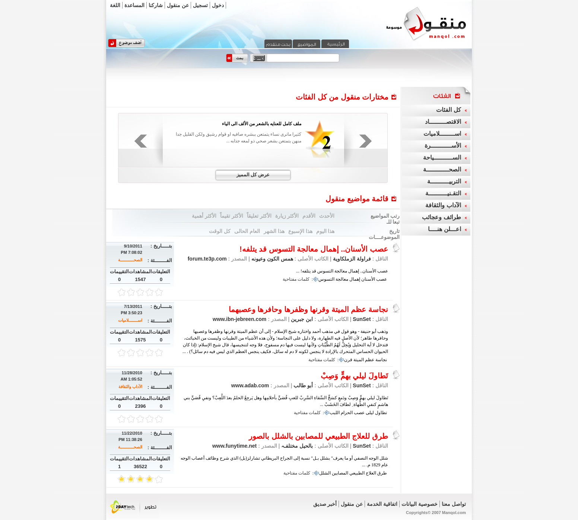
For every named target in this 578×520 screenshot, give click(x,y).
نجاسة (381, 359)
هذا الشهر (274, 231)
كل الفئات (448, 110)
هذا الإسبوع (300, 231)
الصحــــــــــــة (130, 260)
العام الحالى (247, 231)
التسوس (326, 279)
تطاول (381, 412)
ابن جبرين (301, 319)
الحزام (347, 412)
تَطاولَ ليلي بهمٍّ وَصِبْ (354, 376)
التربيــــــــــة (444, 181)
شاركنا (156, 5)
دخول (218, 5)
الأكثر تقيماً (231, 216)
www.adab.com (250, 385)
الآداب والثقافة (130, 386)
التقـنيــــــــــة (443, 193)
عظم (369, 359)
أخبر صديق (325, 504)
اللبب (335, 412)
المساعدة (134, 5)
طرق (382, 473)
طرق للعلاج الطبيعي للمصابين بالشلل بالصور (318, 436)
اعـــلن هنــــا (444, 229)
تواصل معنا (454, 504)
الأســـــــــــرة (443, 145)
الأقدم (308, 216)
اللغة (115, 5)
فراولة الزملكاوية (352, 259)
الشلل (325, 473)
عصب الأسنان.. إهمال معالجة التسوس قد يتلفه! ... (342, 271)
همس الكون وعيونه (271, 259)
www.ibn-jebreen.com (239, 319)
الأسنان (368, 279)
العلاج (371, 473)
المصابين (340, 473)
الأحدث (326, 216)
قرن (348, 359)
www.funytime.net (234, 446)
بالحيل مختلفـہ (296, 446)
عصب (381, 279)
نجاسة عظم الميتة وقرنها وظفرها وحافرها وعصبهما (308, 309)
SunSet (362, 319)
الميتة (358, 359)
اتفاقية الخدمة (382, 504)
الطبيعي (357, 473)
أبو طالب (302, 385)
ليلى (370, 412)
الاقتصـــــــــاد (443, 122)
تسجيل (200, 5)
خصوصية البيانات (419, 504)
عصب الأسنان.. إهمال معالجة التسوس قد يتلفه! (313, 249)
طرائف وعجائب (441, 217)
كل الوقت (220, 231)
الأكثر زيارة (287, 216)
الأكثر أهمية (204, 216)
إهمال (354, 279)
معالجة (342, 279)
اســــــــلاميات (130, 320)
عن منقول (178, 5)
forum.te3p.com (207, 259)
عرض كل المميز (253, 174)
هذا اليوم (325, 231)
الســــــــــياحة (442, 157)
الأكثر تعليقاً (259, 216)
